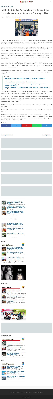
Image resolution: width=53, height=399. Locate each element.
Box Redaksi (17, 392)
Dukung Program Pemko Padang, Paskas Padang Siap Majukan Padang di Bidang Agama (15, 212)
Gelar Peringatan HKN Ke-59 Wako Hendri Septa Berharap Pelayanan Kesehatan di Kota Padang (16, 207)
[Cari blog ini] (51, 2)
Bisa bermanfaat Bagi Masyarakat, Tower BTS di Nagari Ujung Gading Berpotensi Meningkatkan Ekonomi (16, 353)
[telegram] (47, 125)
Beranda (12, 392)
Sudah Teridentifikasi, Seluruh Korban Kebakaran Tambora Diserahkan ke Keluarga (16, 253)
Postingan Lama (47, 135)
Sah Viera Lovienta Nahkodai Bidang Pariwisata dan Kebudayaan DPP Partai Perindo (15, 224)
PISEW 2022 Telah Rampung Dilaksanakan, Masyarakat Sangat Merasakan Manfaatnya (16, 234)
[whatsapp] (37, 125)
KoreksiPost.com (28, 397)
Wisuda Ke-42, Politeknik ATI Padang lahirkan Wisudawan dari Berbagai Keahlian (16, 295)
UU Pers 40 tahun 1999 (27, 392)
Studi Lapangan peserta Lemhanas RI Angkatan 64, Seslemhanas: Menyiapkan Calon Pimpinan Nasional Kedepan (15, 248)
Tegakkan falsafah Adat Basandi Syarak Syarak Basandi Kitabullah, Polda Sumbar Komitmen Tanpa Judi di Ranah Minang (15, 258)
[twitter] (16, 125)
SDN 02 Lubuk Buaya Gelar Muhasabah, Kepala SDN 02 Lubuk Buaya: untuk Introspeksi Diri (15, 291)
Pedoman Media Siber (38, 392)
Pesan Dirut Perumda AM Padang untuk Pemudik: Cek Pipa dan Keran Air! (15, 367)
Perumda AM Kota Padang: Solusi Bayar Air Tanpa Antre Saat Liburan (15, 372)
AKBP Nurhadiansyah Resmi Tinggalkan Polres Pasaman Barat (20, 82)
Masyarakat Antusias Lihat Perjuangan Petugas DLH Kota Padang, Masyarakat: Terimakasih (15, 202)
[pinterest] (26, 125)
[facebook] (6, 125)
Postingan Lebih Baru (7, 135)
